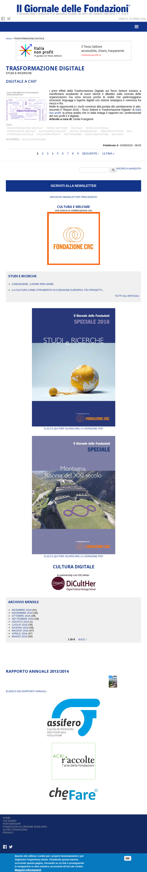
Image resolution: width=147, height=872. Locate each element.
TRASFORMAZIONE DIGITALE (25, 128)
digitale (76, 128)
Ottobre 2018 (21, 615)
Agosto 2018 (20, 621)
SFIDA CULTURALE (97, 128)
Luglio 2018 (19, 624)
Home (9, 38)
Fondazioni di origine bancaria (25, 826)
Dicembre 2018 (22, 609)
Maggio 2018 (20, 630)
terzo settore (57, 128)
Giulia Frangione (34, 139)
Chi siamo (9, 820)
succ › (82, 639)
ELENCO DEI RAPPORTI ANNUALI (26, 691)
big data (117, 134)
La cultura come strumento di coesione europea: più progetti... (58, 290)
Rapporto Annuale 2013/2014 (37, 671)
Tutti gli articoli (127, 295)
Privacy (8, 832)
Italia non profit (49, 134)
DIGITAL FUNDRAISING (83, 131)
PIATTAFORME (73, 134)
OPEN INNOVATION (96, 134)
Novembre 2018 (22, 612)
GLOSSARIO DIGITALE (52, 131)
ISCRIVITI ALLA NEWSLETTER (73, 185)
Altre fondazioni (15, 829)
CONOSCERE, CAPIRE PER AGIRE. (33, 284)
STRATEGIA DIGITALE (20, 134)
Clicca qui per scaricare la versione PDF (73, 427)
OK (128, 859)
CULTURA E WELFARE (73, 206)
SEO (129, 131)
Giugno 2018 (20, 627)
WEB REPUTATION (112, 131)
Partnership (12, 823)
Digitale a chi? (21, 81)
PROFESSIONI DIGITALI (21, 131)
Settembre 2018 (23, 618)
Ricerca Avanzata (129, 168)
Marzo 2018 (19, 636)
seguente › (90, 153)
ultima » (108, 153)
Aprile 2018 (19, 633)
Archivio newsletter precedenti (73, 197)
